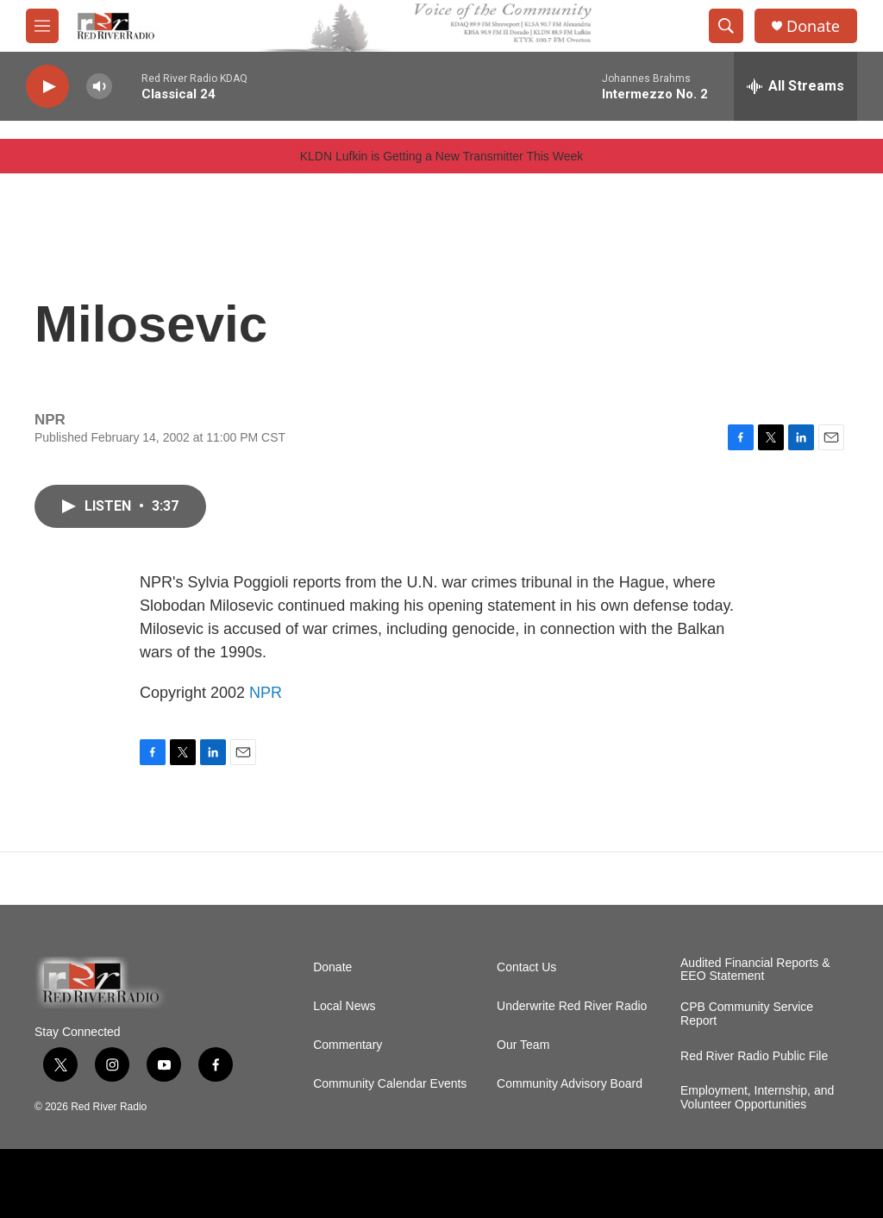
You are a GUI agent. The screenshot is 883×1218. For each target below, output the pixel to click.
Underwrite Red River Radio (572, 1006)
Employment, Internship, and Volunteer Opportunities (757, 1097)
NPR (265, 692)
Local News (344, 1006)
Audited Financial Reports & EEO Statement (755, 970)
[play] (47, 87)
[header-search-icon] (726, 26)
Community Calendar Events (390, 1083)
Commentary (347, 1045)
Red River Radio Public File (754, 1056)
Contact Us (526, 967)
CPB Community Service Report (746, 1014)
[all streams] (795, 86)
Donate (813, 26)
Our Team (523, 1045)
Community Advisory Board (569, 1083)
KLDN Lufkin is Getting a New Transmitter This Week (442, 156)
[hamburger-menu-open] (42, 26)
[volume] (99, 86)
